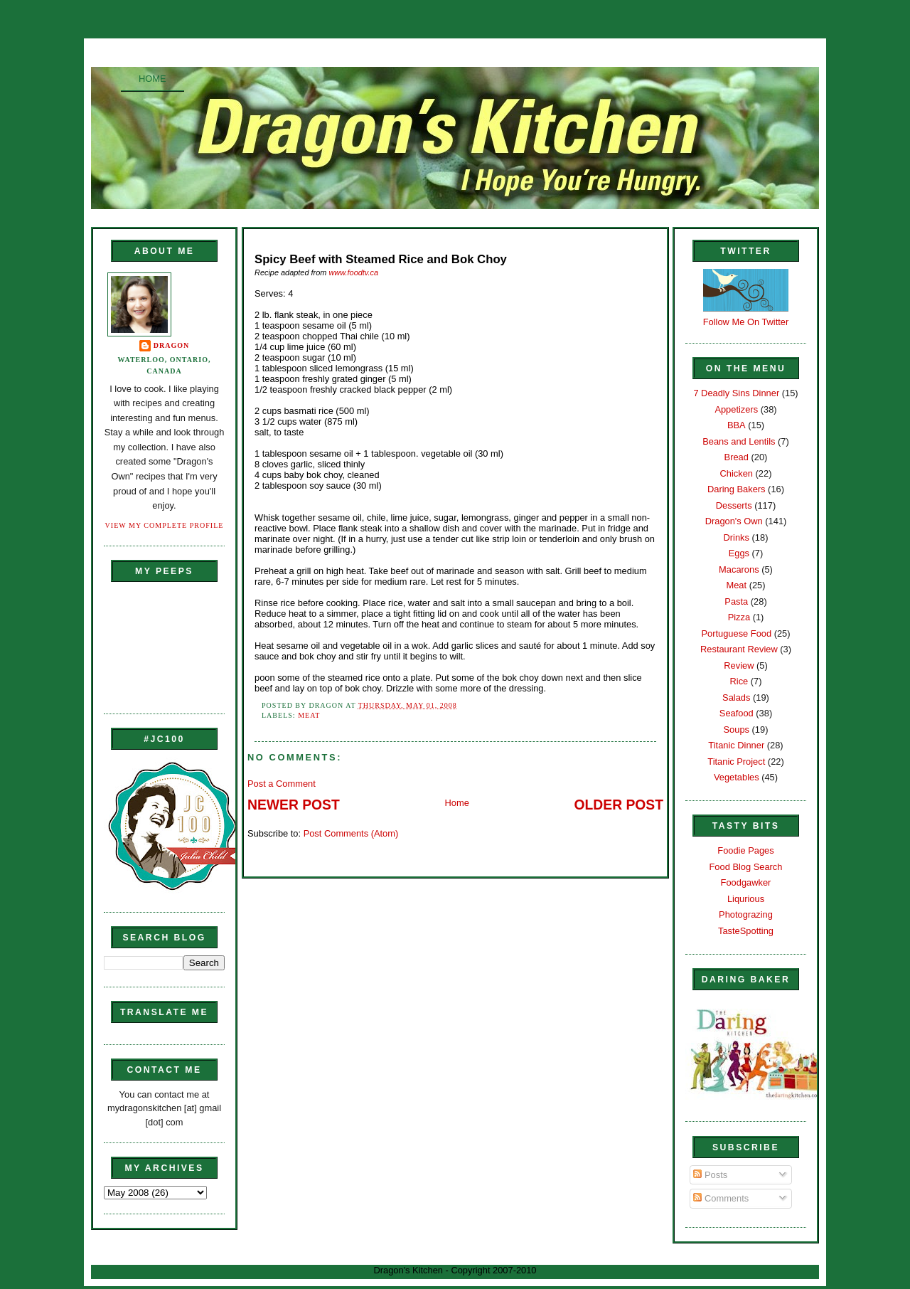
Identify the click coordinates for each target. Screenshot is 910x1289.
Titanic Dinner (736, 745)
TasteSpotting (746, 930)
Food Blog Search (746, 866)
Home (152, 78)
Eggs (739, 553)
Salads (736, 697)
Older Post (618, 804)
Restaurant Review (739, 649)
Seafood (736, 713)
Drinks (736, 537)
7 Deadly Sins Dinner (736, 393)
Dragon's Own (734, 521)
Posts (710, 1174)
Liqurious (745, 898)
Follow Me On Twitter (746, 322)
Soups (736, 729)
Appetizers (736, 409)
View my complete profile (164, 525)
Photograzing (746, 914)
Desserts (734, 505)
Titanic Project (736, 761)
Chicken (736, 473)
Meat (309, 715)
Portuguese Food (736, 633)
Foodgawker (746, 882)
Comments (721, 1198)
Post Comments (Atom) (351, 833)
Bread (736, 457)
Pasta (736, 601)
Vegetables (736, 777)
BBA (736, 425)
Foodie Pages (745, 850)
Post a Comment (281, 783)
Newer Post (293, 804)
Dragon (172, 345)
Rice (738, 681)
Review (739, 665)
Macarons (739, 569)
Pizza (739, 617)
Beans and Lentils (738, 441)
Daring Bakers (736, 489)
